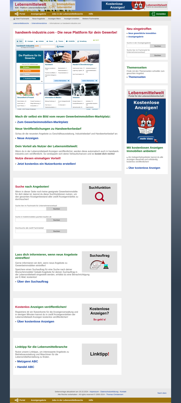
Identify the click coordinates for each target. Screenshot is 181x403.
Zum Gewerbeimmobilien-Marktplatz (42, 122)
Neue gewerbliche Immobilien (142, 33)
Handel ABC (25, 366)
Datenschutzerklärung (109, 392)
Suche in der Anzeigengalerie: (139, 43)
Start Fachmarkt (22, 19)
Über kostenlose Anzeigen (144, 167)
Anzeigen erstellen (71, 19)
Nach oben (162, 393)
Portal (22, 14)
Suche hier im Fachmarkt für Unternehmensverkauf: (138, 51)
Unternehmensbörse (39, 23)
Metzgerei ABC (27, 361)
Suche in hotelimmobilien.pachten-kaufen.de (33, 217)
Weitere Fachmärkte (90, 19)
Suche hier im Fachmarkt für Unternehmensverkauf (36, 206)
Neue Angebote (38, 19)
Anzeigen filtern (54, 19)
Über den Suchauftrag (32, 281)
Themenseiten (137, 77)
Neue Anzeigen (27, 138)
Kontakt (123, 392)
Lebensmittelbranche (21, 23)
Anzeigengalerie (38, 14)
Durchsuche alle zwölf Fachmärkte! (29, 228)
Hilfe (91, 14)
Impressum (94, 392)
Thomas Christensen (114, 394)
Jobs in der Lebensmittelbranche (67, 14)
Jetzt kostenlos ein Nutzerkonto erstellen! (46, 163)
